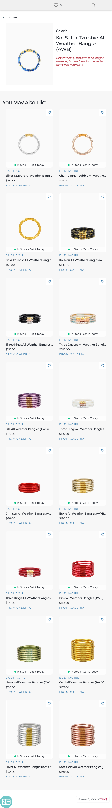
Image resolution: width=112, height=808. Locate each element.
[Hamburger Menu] (18, 5)
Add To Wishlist (49, 112)
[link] (56, 5)
